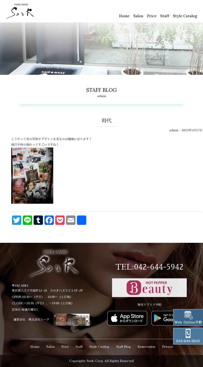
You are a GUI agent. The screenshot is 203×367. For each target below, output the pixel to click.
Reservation (146, 346)
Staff (164, 15)
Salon (138, 15)
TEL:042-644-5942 (149, 267)
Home (124, 15)
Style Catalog (185, 15)
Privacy (167, 346)
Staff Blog (123, 346)
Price (151, 15)
